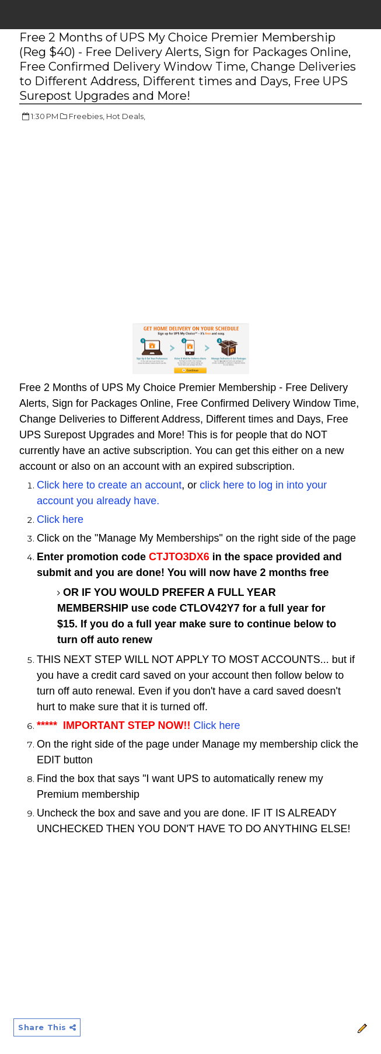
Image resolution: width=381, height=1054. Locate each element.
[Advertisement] (117, 216)
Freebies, (86, 116)
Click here (60, 519)
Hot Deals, (125, 116)
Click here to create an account (109, 485)
